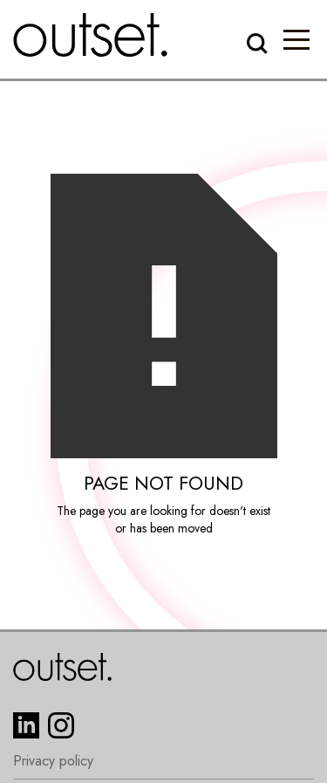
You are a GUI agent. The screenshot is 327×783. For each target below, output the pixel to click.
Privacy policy (53, 761)
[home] (90, 35)
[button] (296, 39)
